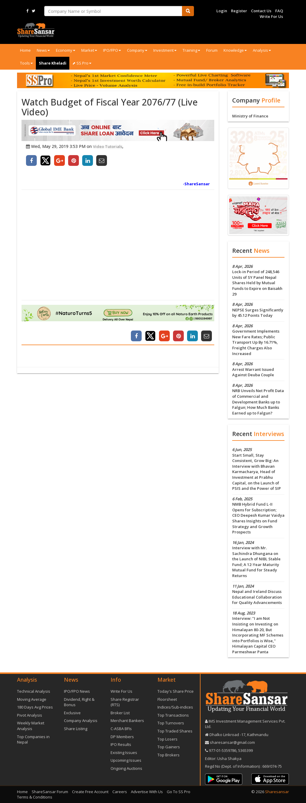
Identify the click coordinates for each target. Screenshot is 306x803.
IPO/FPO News (77, 691)
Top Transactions (173, 715)
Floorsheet (167, 699)
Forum (212, 50)
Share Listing (75, 728)
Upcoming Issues (126, 760)
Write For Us (271, 16)
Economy (65, 50)
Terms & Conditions (34, 797)
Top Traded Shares (174, 731)
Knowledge (235, 50)
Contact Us (261, 10)
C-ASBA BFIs (121, 728)
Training (191, 50)
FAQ (279, 10)
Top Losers (167, 739)
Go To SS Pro (178, 791)
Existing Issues (124, 752)
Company (137, 50)
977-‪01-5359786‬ (222, 750)
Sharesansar (277, 791)
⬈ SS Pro (81, 63)
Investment (165, 50)
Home (25, 50)
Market (89, 50)
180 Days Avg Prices (35, 707)
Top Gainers (168, 747)
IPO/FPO (112, 50)
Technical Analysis (33, 691)
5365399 (245, 750)
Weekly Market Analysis (30, 725)
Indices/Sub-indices (175, 707)
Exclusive (72, 712)
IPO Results (121, 744)
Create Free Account (90, 791)
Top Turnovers (170, 723)
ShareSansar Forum (50, 791)
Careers (119, 791)
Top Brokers (168, 755)
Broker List (120, 712)
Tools (26, 63)
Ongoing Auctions (126, 768)
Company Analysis (80, 720)
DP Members (122, 736)
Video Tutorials (107, 146)
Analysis (262, 50)
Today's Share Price (175, 691)
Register (239, 10)
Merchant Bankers (127, 720)
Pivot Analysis (29, 715)
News (43, 50)
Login (221, 10)
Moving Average (31, 699)
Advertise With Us (147, 791)
